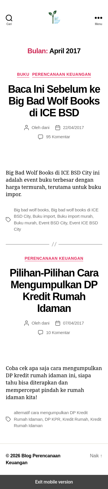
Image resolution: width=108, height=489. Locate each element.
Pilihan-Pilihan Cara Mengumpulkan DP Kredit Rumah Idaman (54, 290)
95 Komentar (58, 136)
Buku (23, 74)
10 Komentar (58, 332)
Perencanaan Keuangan (61, 74)
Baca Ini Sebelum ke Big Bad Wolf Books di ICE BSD (54, 101)
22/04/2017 (73, 127)
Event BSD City (53, 222)
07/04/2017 (73, 323)
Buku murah (25, 222)
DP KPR (52, 419)
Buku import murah (74, 216)
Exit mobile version (54, 482)
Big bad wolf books (31, 209)
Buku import (44, 216)
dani (45, 127)
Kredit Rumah (75, 419)
